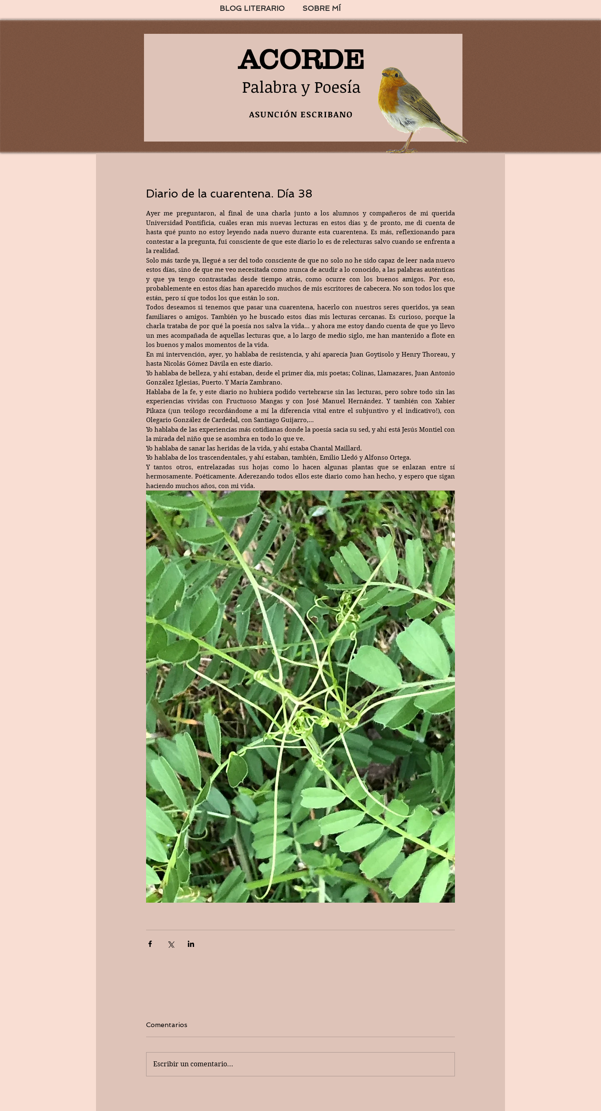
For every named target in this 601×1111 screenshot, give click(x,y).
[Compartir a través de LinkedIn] (191, 944)
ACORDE (301, 59)
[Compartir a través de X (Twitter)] (170, 944)
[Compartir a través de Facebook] (150, 944)
